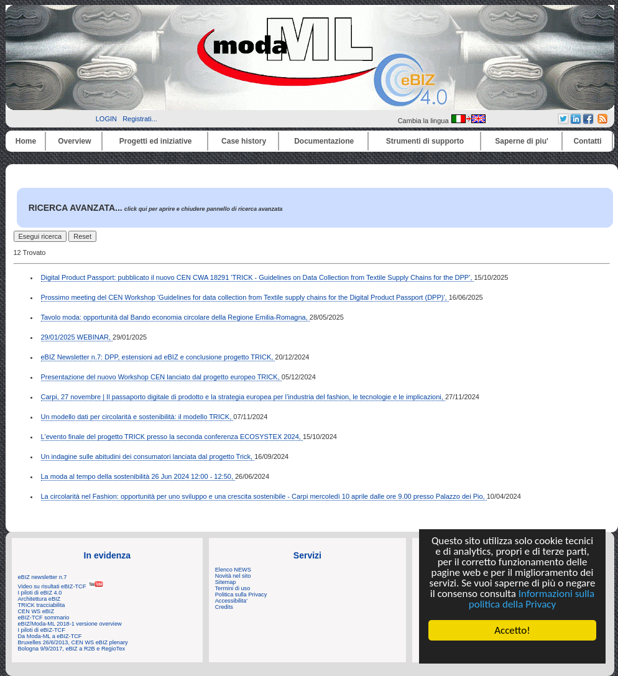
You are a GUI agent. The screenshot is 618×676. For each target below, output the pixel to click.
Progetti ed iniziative (155, 141)
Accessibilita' (231, 601)
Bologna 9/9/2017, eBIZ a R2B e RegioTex (72, 649)
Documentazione (324, 141)
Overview (74, 141)
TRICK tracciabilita (41, 605)
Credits (224, 607)
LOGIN (106, 119)
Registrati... (139, 119)
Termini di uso (232, 588)
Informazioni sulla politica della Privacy (531, 599)
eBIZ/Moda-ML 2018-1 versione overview (70, 624)
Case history (243, 141)
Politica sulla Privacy (241, 594)
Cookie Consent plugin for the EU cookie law (512, 652)
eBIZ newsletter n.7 (42, 577)
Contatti (587, 141)
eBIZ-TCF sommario (44, 617)
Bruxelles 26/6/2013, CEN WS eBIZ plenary (73, 642)
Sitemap (225, 582)
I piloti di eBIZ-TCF (41, 630)
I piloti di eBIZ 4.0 (40, 593)
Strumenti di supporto (425, 141)
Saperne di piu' (521, 141)
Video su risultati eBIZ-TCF (61, 586)
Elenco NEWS (233, 570)
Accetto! (513, 630)
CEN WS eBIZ (36, 611)
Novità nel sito (233, 576)
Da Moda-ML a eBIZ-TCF (50, 636)
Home (26, 141)
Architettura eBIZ (39, 599)
